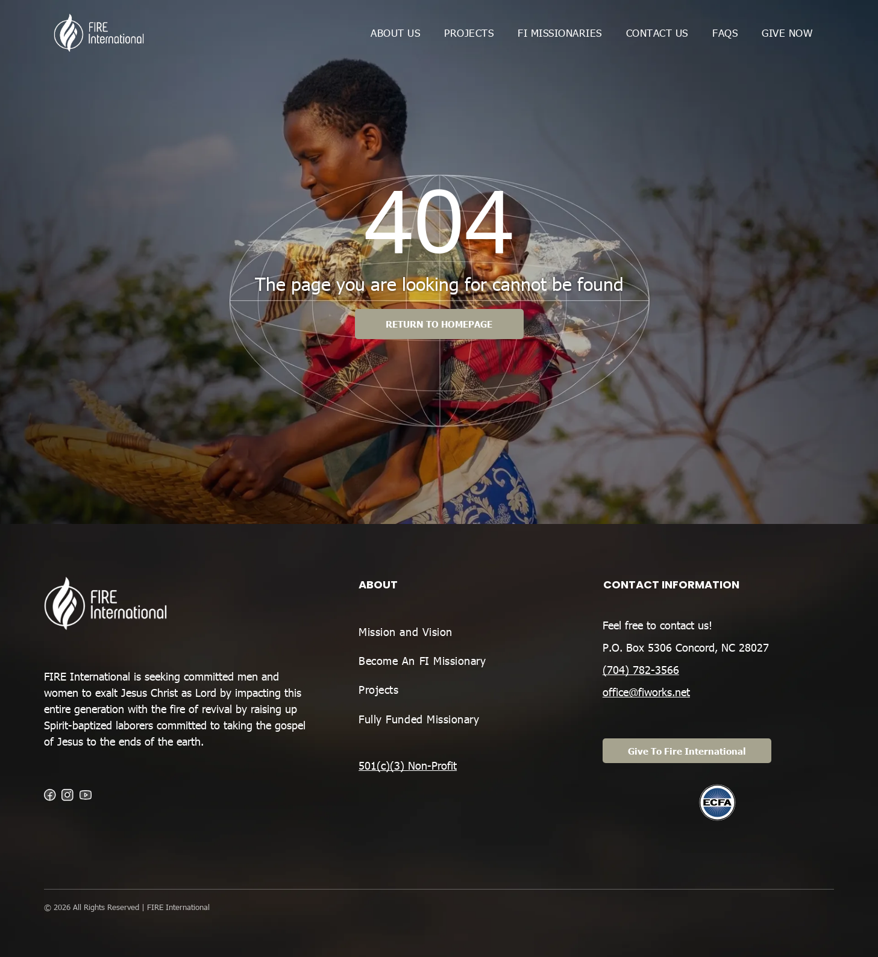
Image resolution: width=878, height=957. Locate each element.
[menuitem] (395, 32)
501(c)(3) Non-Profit (408, 765)
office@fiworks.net (646, 692)
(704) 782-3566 (641, 669)
